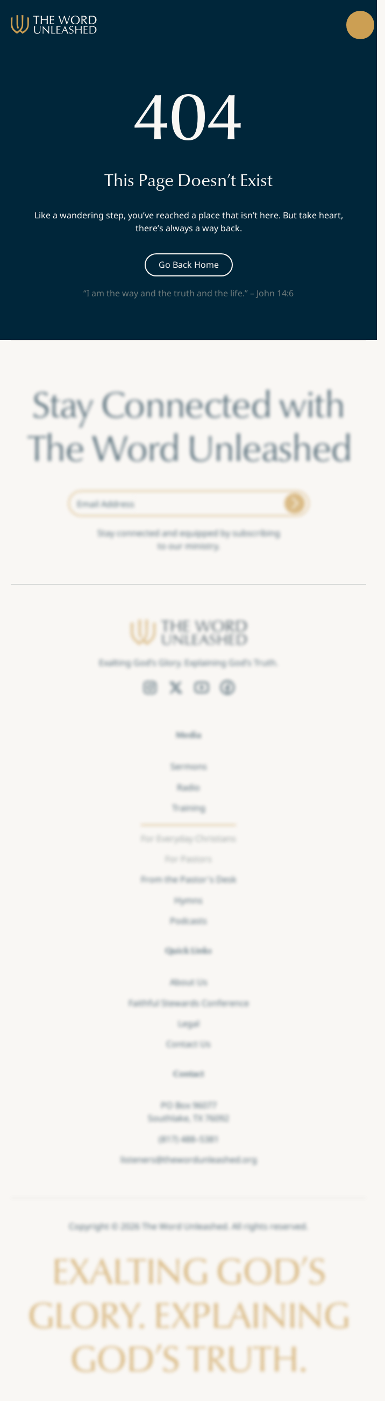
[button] (360, 25)
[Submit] (294, 503)
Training (188, 808)
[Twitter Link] (175, 687)
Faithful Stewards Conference (189, 1002)
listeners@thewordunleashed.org (188, 1159)
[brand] (54, 24)
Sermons (188, 766)
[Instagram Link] (150, 687)
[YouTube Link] (201, 687)
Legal (188, 1023)
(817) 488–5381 (189, 1139)
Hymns (188, 900)
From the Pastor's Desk (189, 879)
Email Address (105, 504)
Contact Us (188, 1044)
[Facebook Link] (227, 687)
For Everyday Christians (188, 838)
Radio (188, 787)
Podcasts (188, 920)
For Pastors (188, 859)
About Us (189, 982)
